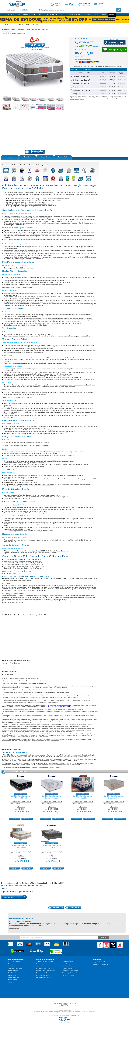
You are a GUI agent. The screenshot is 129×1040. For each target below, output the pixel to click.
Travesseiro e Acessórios (15, 968)
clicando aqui (75, 1015)
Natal (22, 10)
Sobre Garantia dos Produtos (70, 970)
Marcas (104, 14)
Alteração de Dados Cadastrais (45, 968)
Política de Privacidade (42, 975)
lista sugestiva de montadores (76, 589)
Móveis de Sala (12, 979)
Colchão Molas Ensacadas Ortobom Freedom (51, 797)
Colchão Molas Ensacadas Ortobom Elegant (20, 797)
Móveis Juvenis (12, 975)
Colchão (10, 963)
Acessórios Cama (75, 14)
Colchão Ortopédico (51, 14)
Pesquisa (118, 10)
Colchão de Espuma (36, 14)
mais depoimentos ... (15, 928)
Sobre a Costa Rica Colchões (44, 961)
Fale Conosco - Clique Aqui (100, 964)
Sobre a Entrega (66, 963)
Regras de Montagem (68, 968)
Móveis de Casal (13, 970)
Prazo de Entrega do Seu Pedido (45, 970)
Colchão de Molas (23, 14)
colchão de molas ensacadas (26, 25)
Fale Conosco (72, 1003)
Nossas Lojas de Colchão (43, 963)
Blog (18, 10)
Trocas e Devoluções (42, 973)
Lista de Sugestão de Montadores (71, 973)
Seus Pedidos (40, 966)
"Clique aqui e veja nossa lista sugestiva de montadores (28, 590)
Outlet (26, 10)
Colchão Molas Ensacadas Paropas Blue (82, 797)
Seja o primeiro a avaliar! (18, 33)
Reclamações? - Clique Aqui (44, 977)
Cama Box (11, 14)
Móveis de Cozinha (13, 977)
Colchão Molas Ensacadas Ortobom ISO (51, 846)
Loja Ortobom (87, 14)
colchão (7, 25)
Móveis (96, 14)
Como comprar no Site (68, 961)
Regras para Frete (67, 966)
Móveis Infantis (12, 973)
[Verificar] (17, 953)
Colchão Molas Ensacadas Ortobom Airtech (113, 797)
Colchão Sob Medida (14, 961)
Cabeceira (63, 14)
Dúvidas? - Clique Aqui (68, 975)
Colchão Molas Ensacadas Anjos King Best (20, 846)
